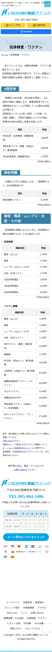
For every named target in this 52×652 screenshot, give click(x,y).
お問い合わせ (8, 441)
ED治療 (27, 623)
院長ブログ (15, 628)
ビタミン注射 (13, 623)
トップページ (13, 602)
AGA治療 (39, 623)
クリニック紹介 (12, 607)
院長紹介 (39, 602)
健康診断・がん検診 (14, 618)
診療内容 (27, 602)
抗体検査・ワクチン (37, 618)
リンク (24, 613)
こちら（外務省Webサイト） (19, 448)
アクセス (41, 607)
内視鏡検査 (28, 607)
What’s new (12, 613)
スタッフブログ (32, 628)
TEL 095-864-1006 (26, 496)
